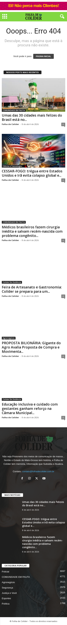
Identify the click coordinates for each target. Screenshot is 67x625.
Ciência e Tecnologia (12, 166)
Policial (5, 571)
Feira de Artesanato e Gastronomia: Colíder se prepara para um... (32, 289)
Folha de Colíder (10, 124)
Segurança (7, 587)
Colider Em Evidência (12, 282)
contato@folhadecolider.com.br (38, 471)
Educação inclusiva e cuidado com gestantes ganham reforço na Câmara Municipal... (30, 408)
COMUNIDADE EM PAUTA (14, 110)
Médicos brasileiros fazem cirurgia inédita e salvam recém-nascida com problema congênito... (32, 231)
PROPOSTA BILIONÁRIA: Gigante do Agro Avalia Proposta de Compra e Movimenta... (31, 347)
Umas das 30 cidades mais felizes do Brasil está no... (32, 117)
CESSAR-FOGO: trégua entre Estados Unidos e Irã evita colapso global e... (32, 173)
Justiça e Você (9, 592)
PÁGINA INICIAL (43, 56)
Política (5, 603)
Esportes (6, 598)
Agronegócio (9, 338)
